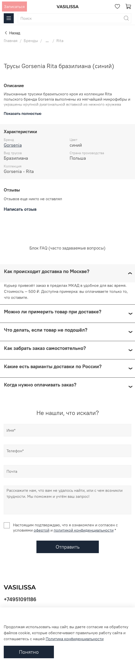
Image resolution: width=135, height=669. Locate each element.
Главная (10, 40)
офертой (41, 530)
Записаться (14, 6)
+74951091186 (20, 599)
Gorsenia (13, 145)
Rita (59, 40)
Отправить (68, 547)
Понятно (29, 652)
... (47, 40)
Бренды (31, 40)
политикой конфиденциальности (84, 530)
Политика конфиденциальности (75, 638)
